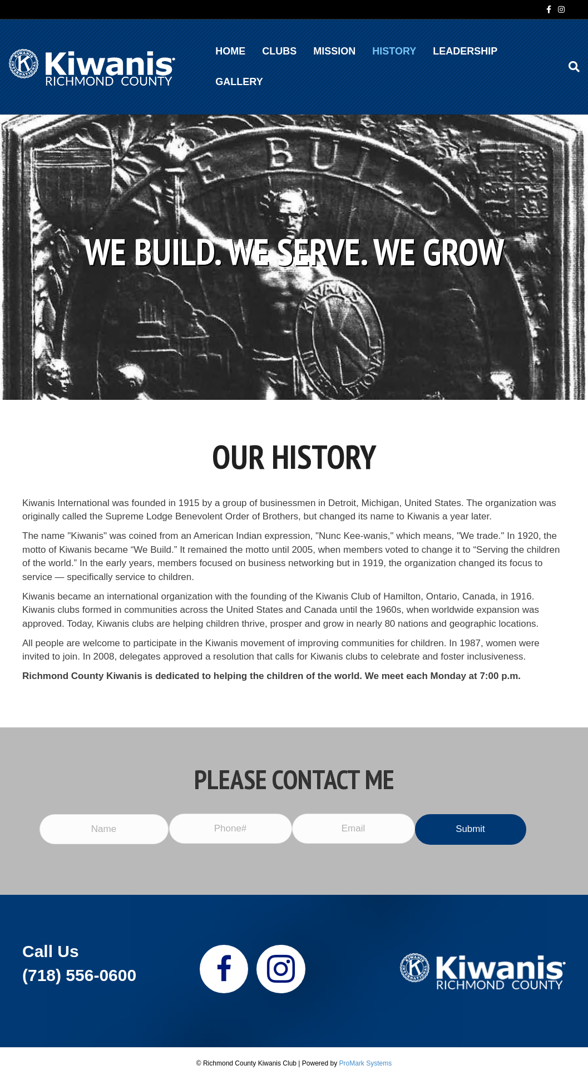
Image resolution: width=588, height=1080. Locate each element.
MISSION (334, 51)
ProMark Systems (365, 1063)
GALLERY (239, 81)
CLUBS (279, 51)
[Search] (570, 67)
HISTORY (394, 51)
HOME (230, 51)
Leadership (465, 51)
